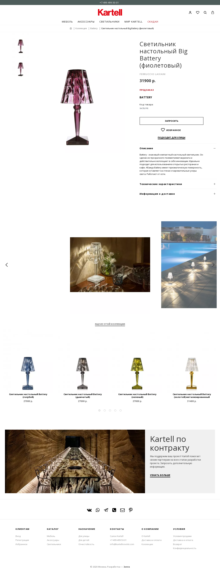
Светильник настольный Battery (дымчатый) (83, 396)
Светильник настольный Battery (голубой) (28, 396)
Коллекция (81, 28)
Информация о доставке (157, 193)
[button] (99, 410)
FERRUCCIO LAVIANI (153, 74)
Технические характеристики (161, 184)
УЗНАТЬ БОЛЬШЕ (162, 476)
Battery (94, 28)
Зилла (127, 566)
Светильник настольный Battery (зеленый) (137, 396)
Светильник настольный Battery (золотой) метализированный (192, 396)
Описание (146, 148)
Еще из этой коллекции (110, 324)
